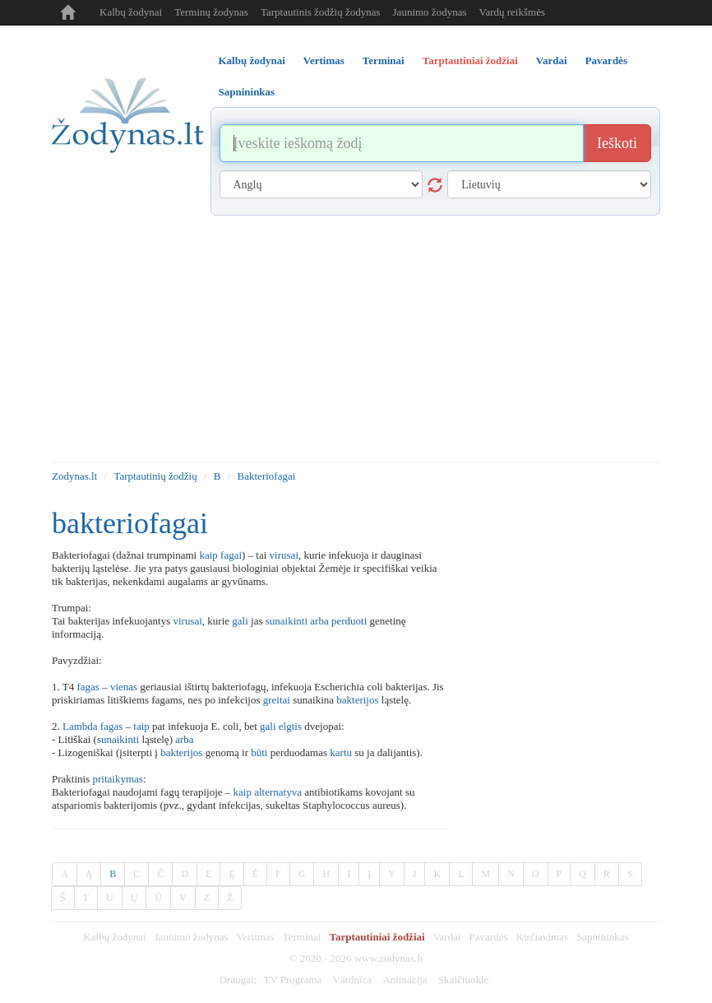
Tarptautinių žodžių (154, 476)
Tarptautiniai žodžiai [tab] (470, 60)
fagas (87, 686)
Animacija (404, 979)
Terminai (302, 937)
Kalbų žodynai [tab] (252, 60)
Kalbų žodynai (130, 12)
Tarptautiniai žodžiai (376, 937)
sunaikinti (286, 621)
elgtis (290, 726)
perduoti (349, 621)
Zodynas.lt (74, 476)
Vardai (447, 937)
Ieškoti (617, 143)
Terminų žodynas (211, 12)
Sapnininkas (602, 937)
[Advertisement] (356, 339)
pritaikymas (117, 779)
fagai (231, 555)
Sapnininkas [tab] (247, 92)
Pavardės (488, 937)
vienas (123, 686)
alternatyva (278, 792)
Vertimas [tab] (323, 60)
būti (259, 752)
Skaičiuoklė (463, 979)
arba (319, 621)
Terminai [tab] (384, 60)
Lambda (80, 726)
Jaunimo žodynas (430, 12)
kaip (208, 555)
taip (141, 726)
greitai (276, 700)
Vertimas (255, 937)
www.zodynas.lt (388, 958)
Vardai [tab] (551, 60)
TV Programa (292, 979)
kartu (341, 752)
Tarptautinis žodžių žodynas (321, 12)
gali (240, 621)
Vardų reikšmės (512, 12)
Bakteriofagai (267, 476)
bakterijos (357, 700)
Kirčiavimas (542, 937)
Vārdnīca (352, 979)
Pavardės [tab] (606, 60)
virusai (284, 555)
